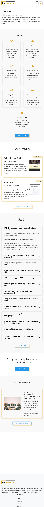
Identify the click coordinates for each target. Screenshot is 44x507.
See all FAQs (22, 346)
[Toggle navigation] (41, 3)
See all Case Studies (22, 206)
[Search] (37, 3)
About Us (19, 501)
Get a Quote (22, 135)
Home (18, 498)
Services (19, 503)
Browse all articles (22, 423)
